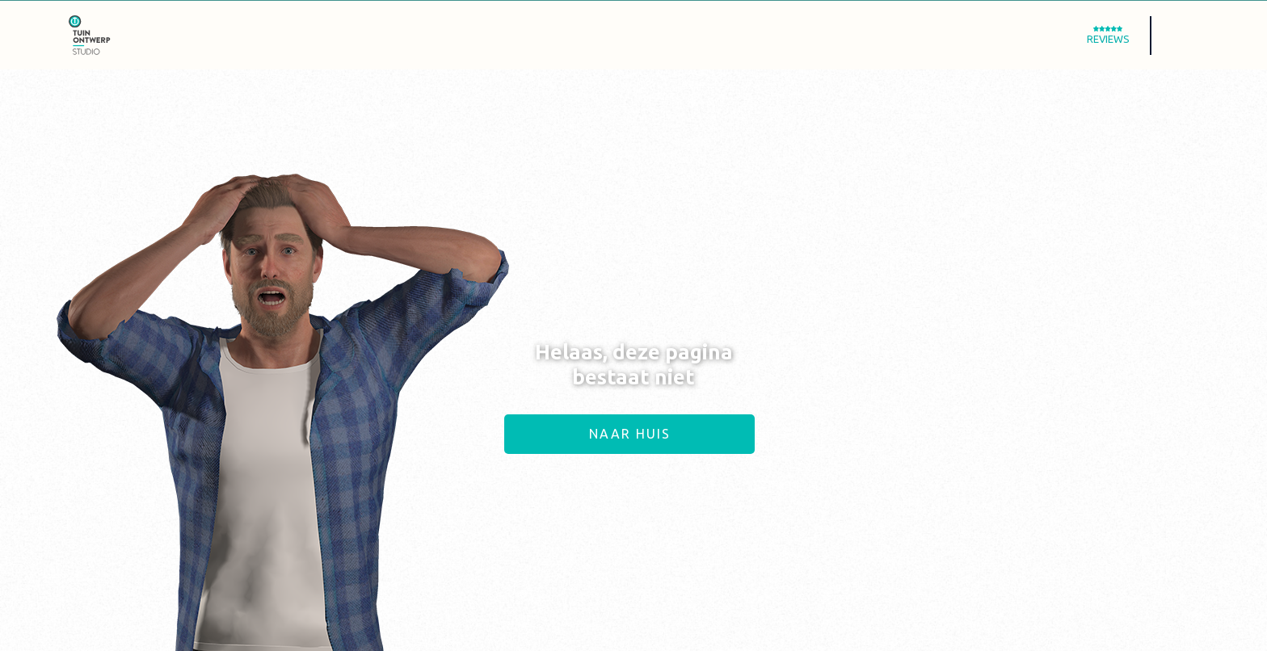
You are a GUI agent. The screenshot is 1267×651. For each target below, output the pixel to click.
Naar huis (630, 433)
